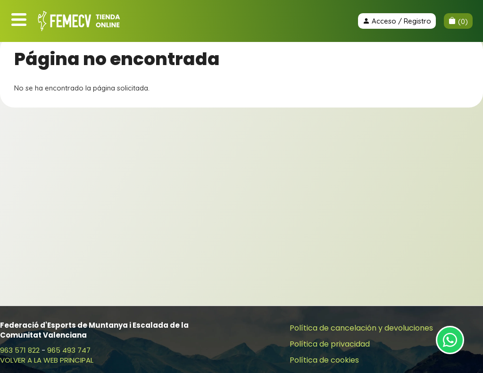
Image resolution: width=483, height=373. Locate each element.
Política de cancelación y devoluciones (361, 328)
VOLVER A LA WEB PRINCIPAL (46, 360)
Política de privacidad (330, 344)
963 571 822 (20, 350)
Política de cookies (324, 360)
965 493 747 (69, 350)
